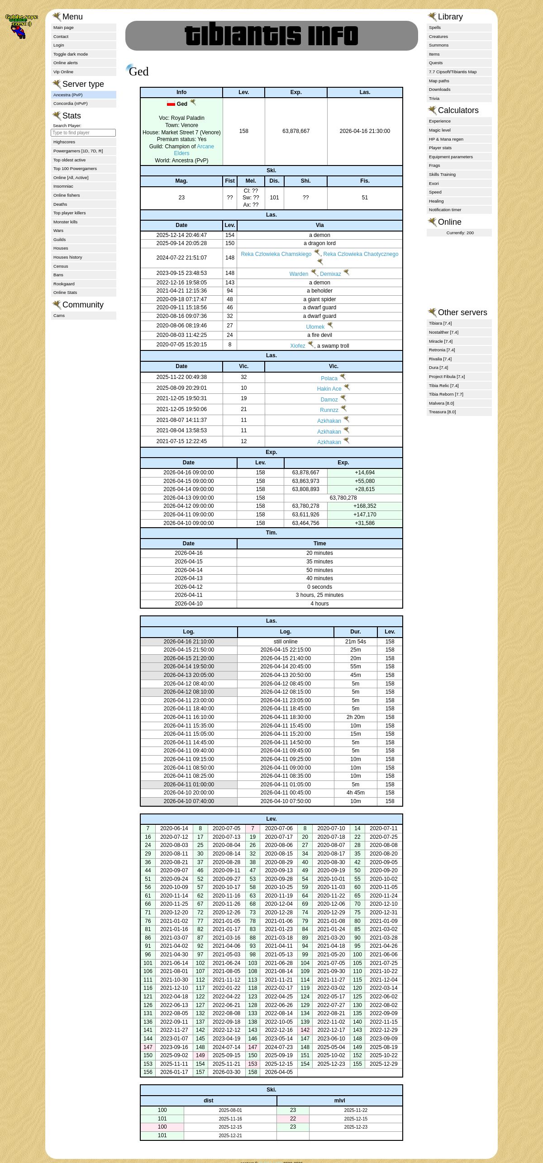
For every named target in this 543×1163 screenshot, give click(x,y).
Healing (436, 201)
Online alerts (65, 62)
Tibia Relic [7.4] (444, 385)
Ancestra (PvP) (68, 94)
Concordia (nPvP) (70, 103)
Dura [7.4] (438, 367)
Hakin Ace (328, 396)
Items (434, 54)
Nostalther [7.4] (443, 332)
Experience (440, 120)
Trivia (434, 98)
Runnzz (328, 417)
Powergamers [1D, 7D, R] (78, 150)
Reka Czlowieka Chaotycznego (361, 261)
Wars (58, 230)
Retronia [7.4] (442, 349)
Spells (435, 27)
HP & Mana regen (446, 139)
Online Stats (65, 292)
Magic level (440, 130)
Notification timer (445, 209)
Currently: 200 (460, 232)
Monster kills (65, 221)
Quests (436, 62)
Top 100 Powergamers (75, 168)
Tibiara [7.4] (440, 323)
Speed (435, 191)
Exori (434, 183)
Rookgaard (64, 283)
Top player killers (69, 212)
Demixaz (331, 281)
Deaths (60, 204)
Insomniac (63, 186)
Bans (58, 274)
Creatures (438, 36)
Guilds (59, 239)
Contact (60, 36)
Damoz (328, 406)
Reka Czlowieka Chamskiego (277, 261)
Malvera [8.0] (441, 403)
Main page (63, 27)
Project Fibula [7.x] (447, 376)
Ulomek (316, 334)
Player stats (440, 147)
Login (58, 45)
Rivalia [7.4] (440, 358)
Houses (60, 248)
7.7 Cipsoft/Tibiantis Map (452, 71)
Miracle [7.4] (440, 341)
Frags (434, 165)
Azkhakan (329, 428)
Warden (299, 281)
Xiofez (298, 353)
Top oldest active (69, 159)
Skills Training (442, 174)
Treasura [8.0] (442, 411)
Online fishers (66, 195)
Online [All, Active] (70, 177)
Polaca (328, 385)
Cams (59, 315)
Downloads (439, 89)
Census (60, 266)
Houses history (67, 257)
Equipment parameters (451, 156)
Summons (438, 45)
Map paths (439, 80)
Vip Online (63, 71)
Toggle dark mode (70, 54)
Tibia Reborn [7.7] (446, 394)
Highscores (64, 141)
